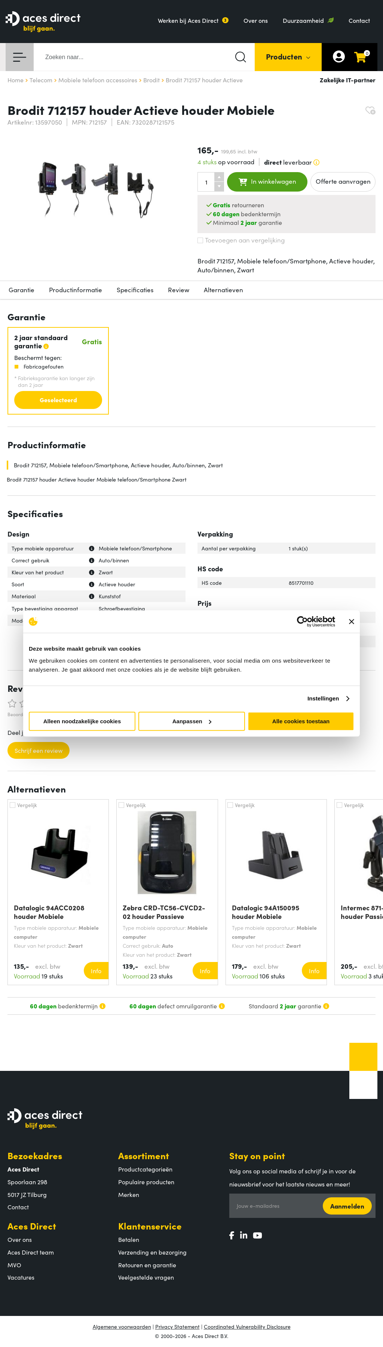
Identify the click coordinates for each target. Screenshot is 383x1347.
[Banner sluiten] (351, 621)
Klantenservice (150, 1225)
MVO (14, 1265)
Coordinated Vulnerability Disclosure (247, 1326)
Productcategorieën (145, 1169)
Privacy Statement (177, 1326)
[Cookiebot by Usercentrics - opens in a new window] (302, 621)
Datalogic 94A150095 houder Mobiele (265, 912)
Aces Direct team (30, 1252)
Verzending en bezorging (152, 1252)
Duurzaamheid (303, 20)
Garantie (21, 289)
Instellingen (323, 698)
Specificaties (135, 289)
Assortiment (143, 1155)
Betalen (128, 1239)
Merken (128, 1194)
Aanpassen (191, 721)
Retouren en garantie (147, 1265)
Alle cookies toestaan (301, 721)
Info (96, 970)
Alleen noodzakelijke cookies (82, 721)
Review (178, 289)
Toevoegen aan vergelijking (241, 239)
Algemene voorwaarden (122, 1326)
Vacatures (20, 1277)
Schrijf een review (38, 750)
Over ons (255, 20)
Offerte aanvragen (343, 181)
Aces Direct (31, 1225)
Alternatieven (223, 289)
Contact (359, 20)
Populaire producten (146, 1182)
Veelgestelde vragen (146, 1277)
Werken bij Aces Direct (188, 20)
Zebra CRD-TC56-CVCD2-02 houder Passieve (164, 912)
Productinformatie (75, 289)
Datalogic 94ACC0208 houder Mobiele (49, 912)
